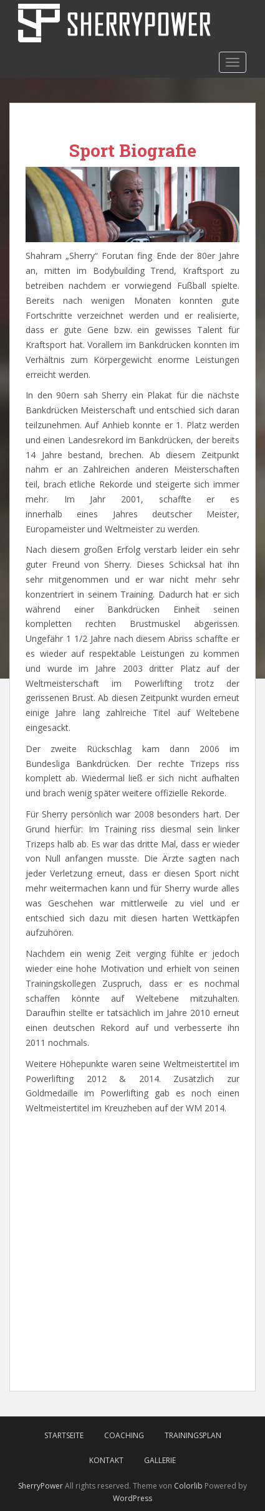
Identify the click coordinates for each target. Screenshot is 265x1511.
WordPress (132, 1498)
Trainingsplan (193, 1435)
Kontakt (106, 1460)
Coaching (124, 1435)
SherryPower (40, 1485)
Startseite (64, 1435)
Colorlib (188, 1485)
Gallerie (160, 1460)
